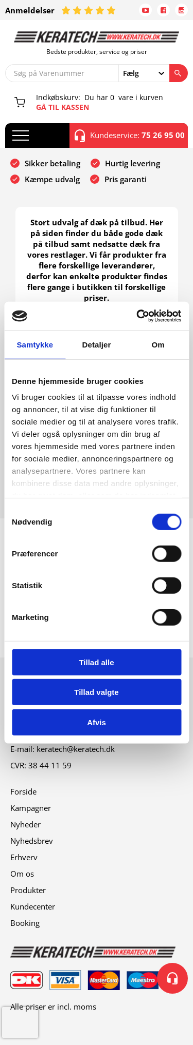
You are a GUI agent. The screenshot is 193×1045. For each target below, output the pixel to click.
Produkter (28, 890)
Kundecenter (32, 906)
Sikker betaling (52, 163)
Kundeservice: (130, 135)
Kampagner (30, 808)
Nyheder (25, 824)
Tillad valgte (96, 692)
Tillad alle (96, 661)
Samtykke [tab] (34, 344)
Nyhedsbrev (31, 841)
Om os (22, 873)
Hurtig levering (132, 163)
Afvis (96, 722)
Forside (23, 791)
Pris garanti (125, 179)
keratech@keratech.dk (76, 749)
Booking (25, 923)
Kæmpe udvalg (52, 179)
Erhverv (24, 857)
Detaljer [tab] (96, 344)
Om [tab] (158, 344)
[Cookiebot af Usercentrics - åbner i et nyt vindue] (137, 316)
